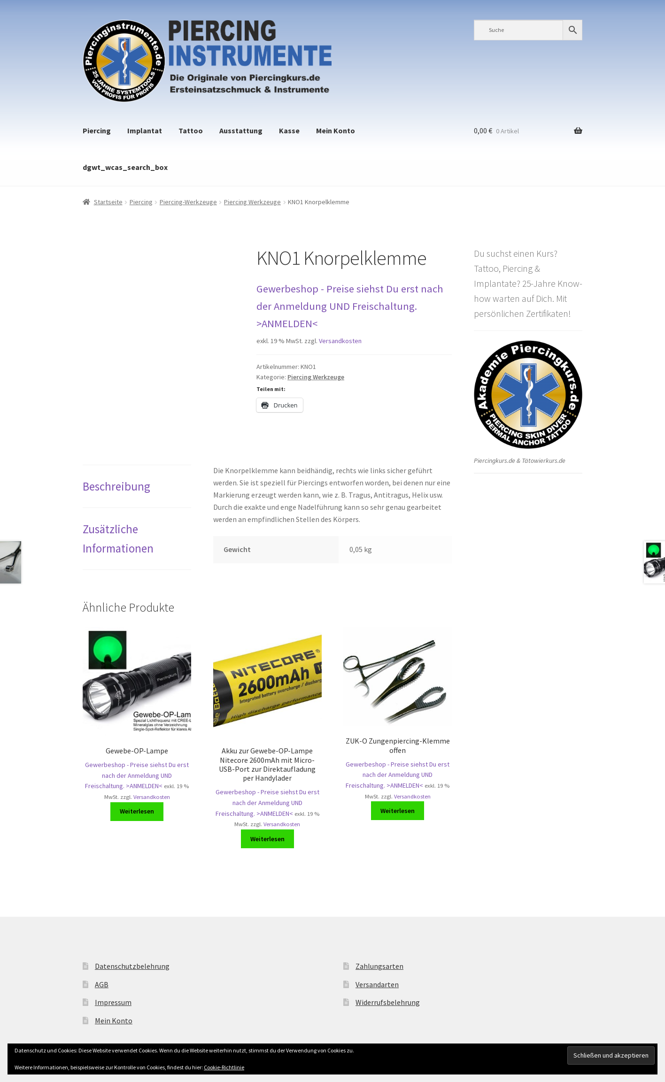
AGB (101, 984)
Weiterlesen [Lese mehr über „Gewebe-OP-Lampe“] (137, 811)
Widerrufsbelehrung (388, 1002)
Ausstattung (241, 130)
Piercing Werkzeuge (252, 202)
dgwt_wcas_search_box (125, 167)
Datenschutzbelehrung (132, 966)
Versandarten (377, 984)
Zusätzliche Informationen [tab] (118, 538)
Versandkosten (340, 341)
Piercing (97, 130)
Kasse (289, 130)
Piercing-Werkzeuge (188, 202)
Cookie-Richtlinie (224, 1067)
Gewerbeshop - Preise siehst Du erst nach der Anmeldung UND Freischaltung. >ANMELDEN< (349, 306)
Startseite (108, 202)
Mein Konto (335, 130)
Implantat (144, 130)
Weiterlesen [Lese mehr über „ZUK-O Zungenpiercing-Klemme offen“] (397, 810)
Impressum (113, 1002)
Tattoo (190, 130)
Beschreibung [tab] (116, 486)
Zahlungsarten (379, 966)
